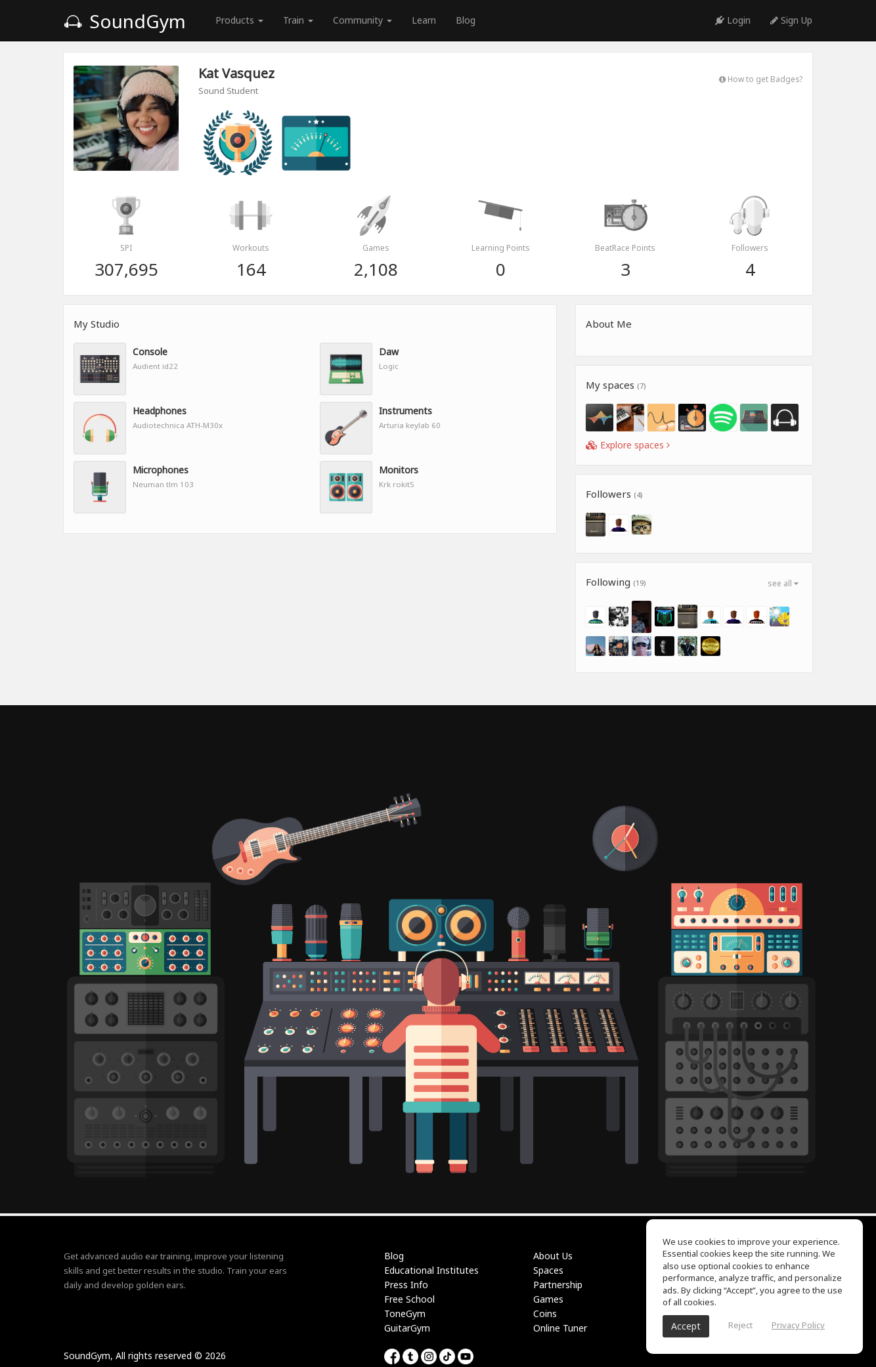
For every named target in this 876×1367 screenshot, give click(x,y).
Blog (465, 20)
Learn (424, 20)
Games (548, 1299)
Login (733, 20)
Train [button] (298, 20)
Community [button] (362, 20)
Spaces (548, 1270)
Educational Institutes (431, 1270)
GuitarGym (407, 1328)
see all (783, 583)
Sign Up (791, 20)
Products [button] (239, 20)
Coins (545, 1313)
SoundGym (125, 21)
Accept (686, 1326)
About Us (553, 1255)
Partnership (557, 1284)
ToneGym (405, 1313)
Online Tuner (560, 1328)
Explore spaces (628, 445)
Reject (740, 1325)
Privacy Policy (798, 1325)
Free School (409, 1299)
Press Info (406, 1284)
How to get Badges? (760, 79)
